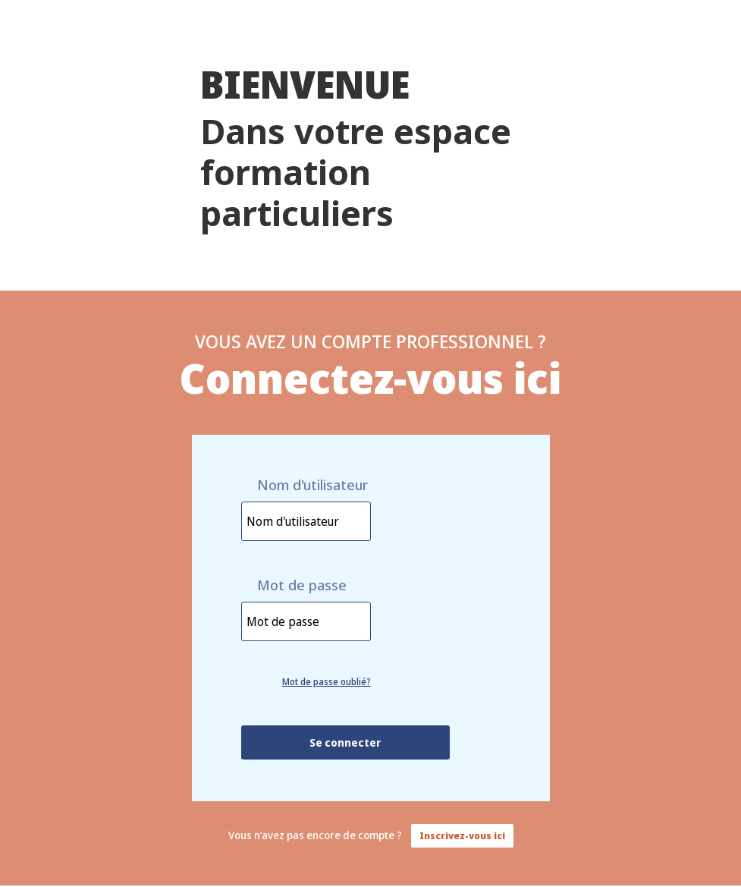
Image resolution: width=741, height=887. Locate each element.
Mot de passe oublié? (326, 681)
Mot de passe (302, 585)
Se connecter (345, 742)
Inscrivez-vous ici (462, 835)
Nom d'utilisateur (312, 485)
